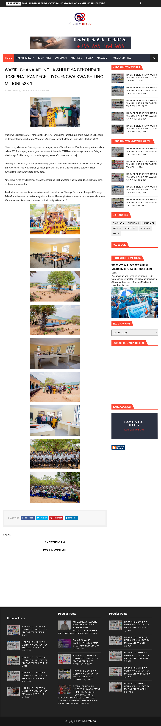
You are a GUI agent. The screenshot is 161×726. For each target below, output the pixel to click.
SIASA (89, 58)
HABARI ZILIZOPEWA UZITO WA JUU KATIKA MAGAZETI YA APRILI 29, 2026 (141, 103)
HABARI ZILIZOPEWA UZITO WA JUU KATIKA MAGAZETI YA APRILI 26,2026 (141, 90)
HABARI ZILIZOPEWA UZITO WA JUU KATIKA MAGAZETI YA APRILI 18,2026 (141, 177)
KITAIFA (117, 228)
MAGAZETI (103, 58)
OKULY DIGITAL (122, 58)
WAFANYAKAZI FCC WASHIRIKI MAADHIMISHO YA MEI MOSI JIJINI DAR (131, 269)
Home (8, 58)
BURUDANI (61, 58)
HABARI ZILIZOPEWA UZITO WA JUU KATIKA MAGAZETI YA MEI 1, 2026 (141, 78)
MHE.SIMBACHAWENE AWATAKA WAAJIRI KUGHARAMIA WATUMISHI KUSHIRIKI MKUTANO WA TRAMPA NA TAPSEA (78, 628)
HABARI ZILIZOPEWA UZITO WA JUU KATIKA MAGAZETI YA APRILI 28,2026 (141, 116)
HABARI (45, 90)
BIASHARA (118, 223)
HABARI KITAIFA (25, 58)
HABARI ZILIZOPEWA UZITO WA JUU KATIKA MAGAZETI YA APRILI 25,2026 (141, 129)
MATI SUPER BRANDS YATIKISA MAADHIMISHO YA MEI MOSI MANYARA (63, 3)
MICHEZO (76, 58)
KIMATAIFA (44, 58)
